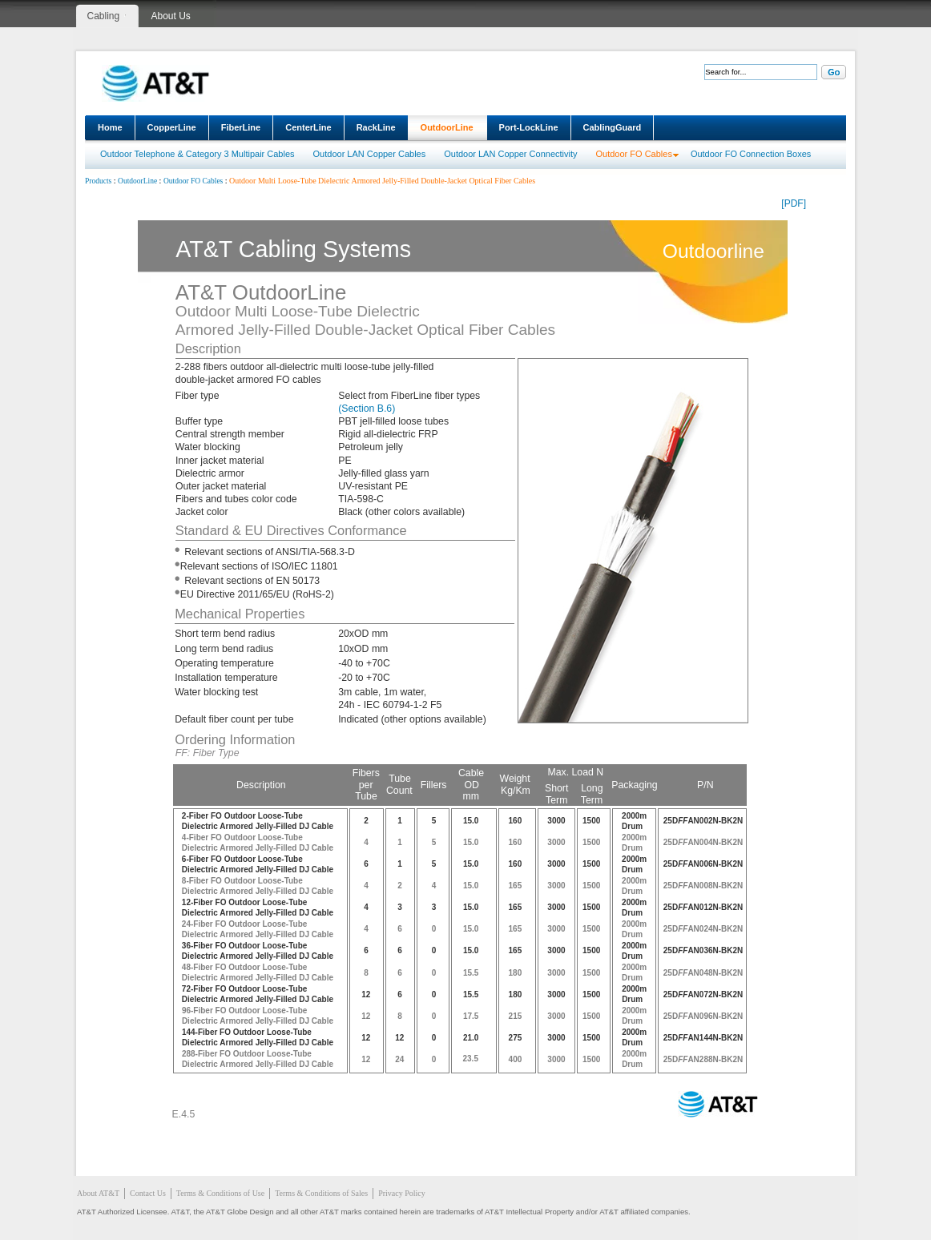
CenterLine (308, 127)
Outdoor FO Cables (634, 154)
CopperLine (171, 127)
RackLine (376, 127)
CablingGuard (612, 127)
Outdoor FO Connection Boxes (751, 154)
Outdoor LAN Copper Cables (369, 154)
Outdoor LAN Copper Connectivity (510, 154)
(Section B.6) (366, 408)
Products (98, 181)
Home (110, 127)
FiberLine (241, 127)
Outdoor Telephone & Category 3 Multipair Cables (197, 154)
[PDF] (793, 203)
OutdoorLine (447, 127)
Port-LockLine (528, 127)
